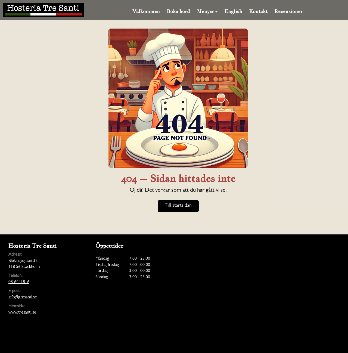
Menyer (207, 11)
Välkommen (146, 11)
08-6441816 (18, 282)
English (233, 11)
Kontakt (258, 11)
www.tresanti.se (22, 313)
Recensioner (288, 11)
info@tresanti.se (22, 297)
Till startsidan (178, 205)
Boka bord (178, 11)
